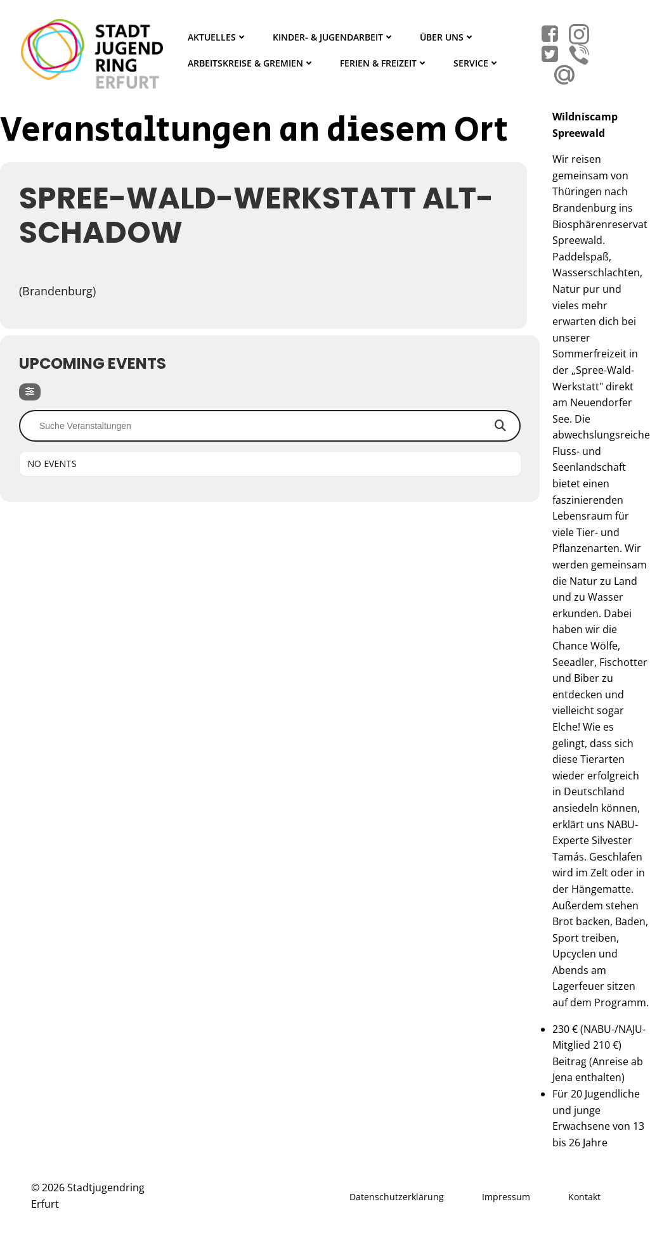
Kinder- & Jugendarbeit (333, 37)
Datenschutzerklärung (396, 1197)
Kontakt (584, 1197)
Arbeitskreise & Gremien (251, 63)
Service (476, 63)
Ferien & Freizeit (384, 63)
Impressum (506, 1197)
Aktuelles (217, 37)
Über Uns (447, 37)
